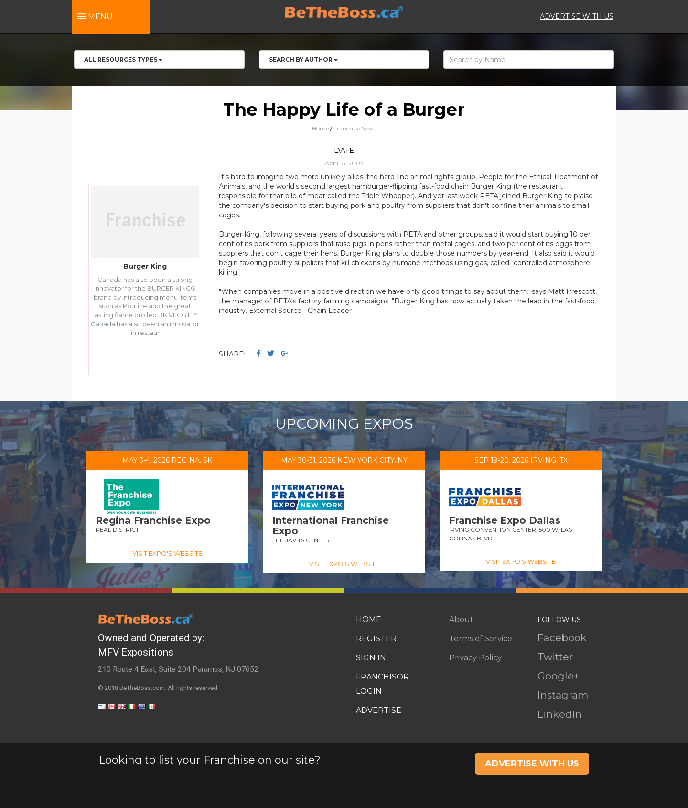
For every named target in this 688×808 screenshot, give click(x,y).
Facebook (562, 638)
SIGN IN (371, 657)
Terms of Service (480, 638)
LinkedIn (560, 714)
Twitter (555, 657)
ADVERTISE (378, 710)
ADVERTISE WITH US (576, 16)
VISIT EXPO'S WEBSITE (167, 553)
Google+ (559, 676)
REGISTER (376, 638)
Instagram (563, 695)
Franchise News (354, 128)
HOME (368, 619)
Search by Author (303, 59)
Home (320, 128)
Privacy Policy (475, 657)
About (461, 619)
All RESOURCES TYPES (123, 59)
